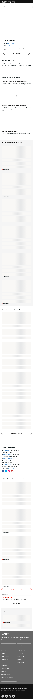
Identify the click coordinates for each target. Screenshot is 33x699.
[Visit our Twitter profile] (6, 471)
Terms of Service (18, 685)
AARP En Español (20, 644)
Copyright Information (6, 690)
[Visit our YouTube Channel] (12, 471)
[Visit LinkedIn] (13, 696)
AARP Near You (4, 659)
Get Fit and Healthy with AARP (9, 131)
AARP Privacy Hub (10, 685)
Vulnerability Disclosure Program (18, 690)
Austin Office (6, 450)
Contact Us (19, 642)
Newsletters (19, 647)
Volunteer (3, 647)
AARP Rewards (4, 653)
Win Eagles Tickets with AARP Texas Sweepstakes (14, 105)
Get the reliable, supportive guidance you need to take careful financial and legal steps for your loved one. (9, 2)
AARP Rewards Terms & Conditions (19, 688)
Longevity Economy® (5, 680)
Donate (2, 644)
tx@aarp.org (11, 45)
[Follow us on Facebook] (3, 471)
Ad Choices (3, 693)
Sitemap (3, 685)
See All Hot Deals (16, 603)
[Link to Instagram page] (9, 471)
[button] (31, 7)
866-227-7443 (10, 43)
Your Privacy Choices (11, 693)
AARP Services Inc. (20, 662)
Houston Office (7, 454)
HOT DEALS (6, 597)
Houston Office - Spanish (9, 458)
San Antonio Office (7, 464)
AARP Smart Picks (5, 656)
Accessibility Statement (6, 688)
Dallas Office (6, 460)
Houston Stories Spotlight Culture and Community (14, 81)
